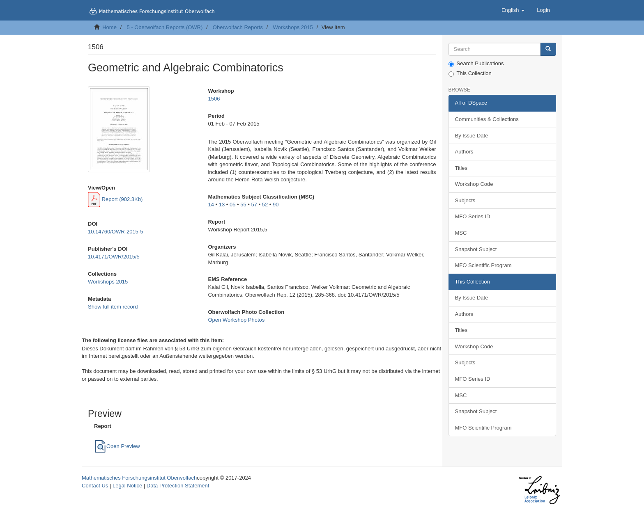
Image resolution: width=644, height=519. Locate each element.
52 (265, 204)
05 (232, 204)
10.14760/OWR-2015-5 (115, 232)
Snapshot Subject (476, 249)
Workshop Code (474, 184)
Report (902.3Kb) (115, 199)
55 (243, 204)
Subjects (465, 200)
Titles (461, 168)
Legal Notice (127, 485)
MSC (461, 233)
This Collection (470, 73)
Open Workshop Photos (236, 320)
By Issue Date (471, 136)
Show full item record (113, 307)
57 (254, 204)
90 (275, 204)
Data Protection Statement (178, 485)
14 (211, 204)
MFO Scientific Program (483, 265)
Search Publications (476, 63)
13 (222, 204)
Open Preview (117, 446)
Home (109, 27)
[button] (513, 10)
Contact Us (95, 485)
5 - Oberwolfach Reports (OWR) (164, 27)
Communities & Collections (487, 119)
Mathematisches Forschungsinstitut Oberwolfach (139, 478)
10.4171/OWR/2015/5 (114, 257)
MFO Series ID (472, 216)
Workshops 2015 (293, 27)
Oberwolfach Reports (238, 27)
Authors (464, 152)
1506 (214, 99)
